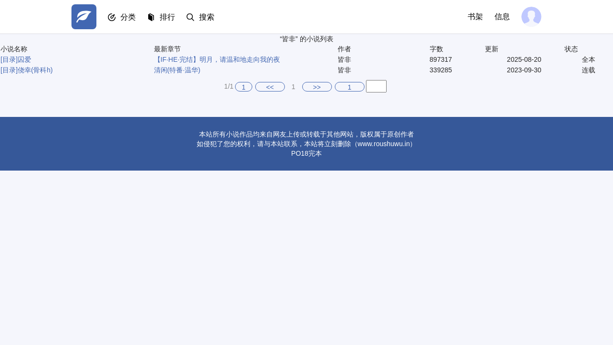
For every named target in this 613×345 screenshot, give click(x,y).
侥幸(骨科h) (35, 70)
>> (316, 87)
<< (270, 87)
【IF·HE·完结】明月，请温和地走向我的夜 (217, 59)
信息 (502, 16)
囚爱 (24, 59)
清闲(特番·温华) (177, 70)
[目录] (9, 59)
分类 (128, 17)
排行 (167, 17)
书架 (475, 16)
